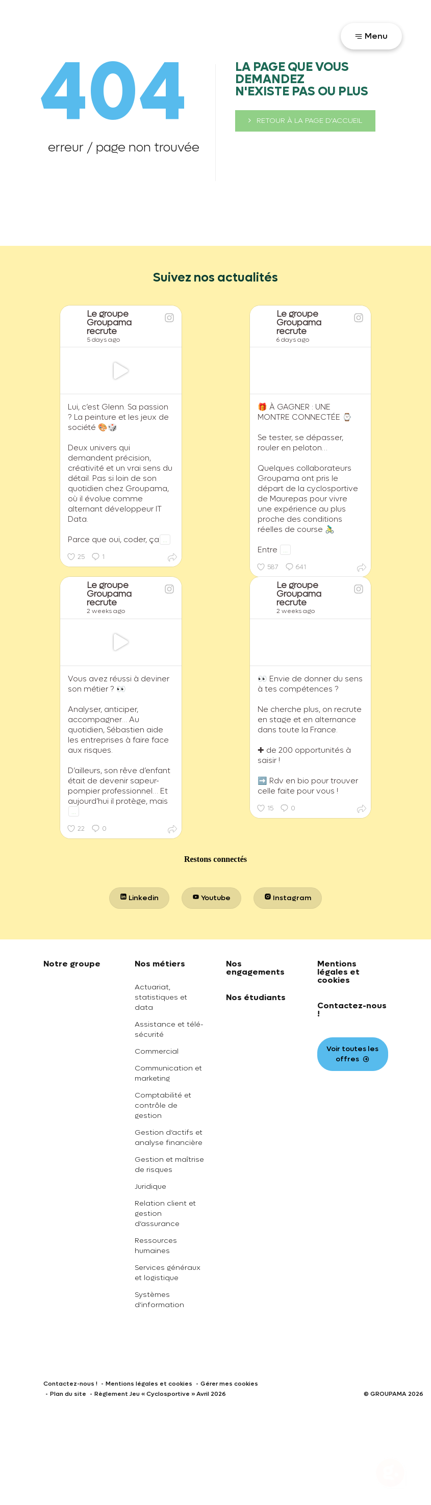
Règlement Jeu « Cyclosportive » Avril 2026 (160, 1394)
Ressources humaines (156, 1246)
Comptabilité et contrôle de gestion (163, 1105)
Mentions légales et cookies (338, 971)
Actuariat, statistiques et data (161, 997)
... (165, 539)
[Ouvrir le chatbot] (390, 1474)
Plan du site (68, 1394)
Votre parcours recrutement (273, 35)
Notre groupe (71, 963)
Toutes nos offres (169, 35)
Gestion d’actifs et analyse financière (168, 1137)
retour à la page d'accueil (305, 120)
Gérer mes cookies (229, 1384)
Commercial (157, 1051)
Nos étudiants (256, 997)
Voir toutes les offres (352, 1054)
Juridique (150, 1186)
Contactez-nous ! (352, 1009)
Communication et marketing (168, 1073)
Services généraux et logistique (167, 1273)
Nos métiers (160, 963)
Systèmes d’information (159, 1300)
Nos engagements (255, 967)
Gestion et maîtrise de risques (169, 1165)
